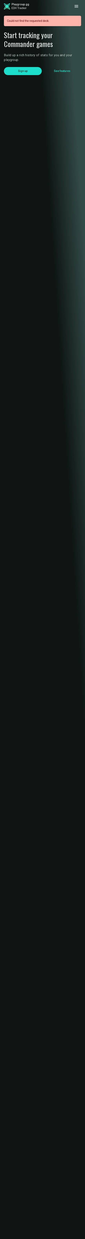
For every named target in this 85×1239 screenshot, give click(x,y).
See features (62, 71)
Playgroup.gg (20, 4)
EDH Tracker (19, 8)
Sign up (23, 71)
